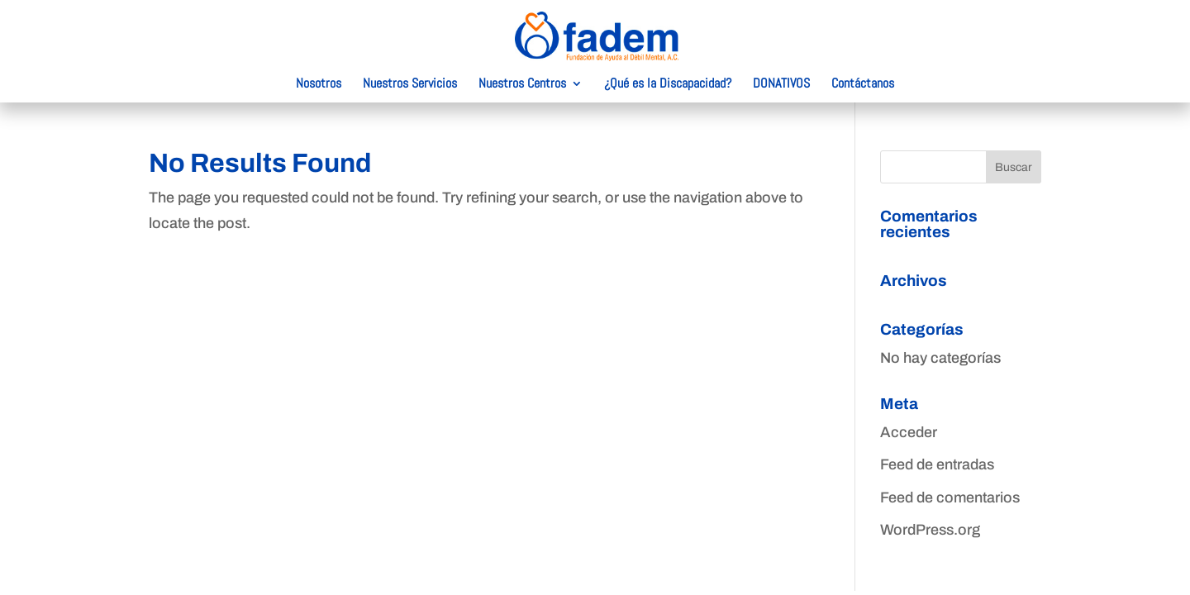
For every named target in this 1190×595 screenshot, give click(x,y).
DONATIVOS (781, 85)
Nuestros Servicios (410, 85)
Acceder (908, 432)
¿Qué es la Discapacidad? (667, 85)
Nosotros (318, 85)
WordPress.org (930, 529)
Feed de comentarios (950, 497)
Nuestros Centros (522, 85)
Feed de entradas (937, 464)
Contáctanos (862, 85)
